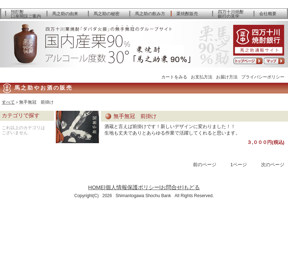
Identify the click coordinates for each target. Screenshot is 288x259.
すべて (8, 102)
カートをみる (174, 76)
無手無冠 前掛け (135, 116)
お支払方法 (201, 76)
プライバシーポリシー (262, 76)
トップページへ (248, 61)
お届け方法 (227, 76)
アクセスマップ (274, 61)
